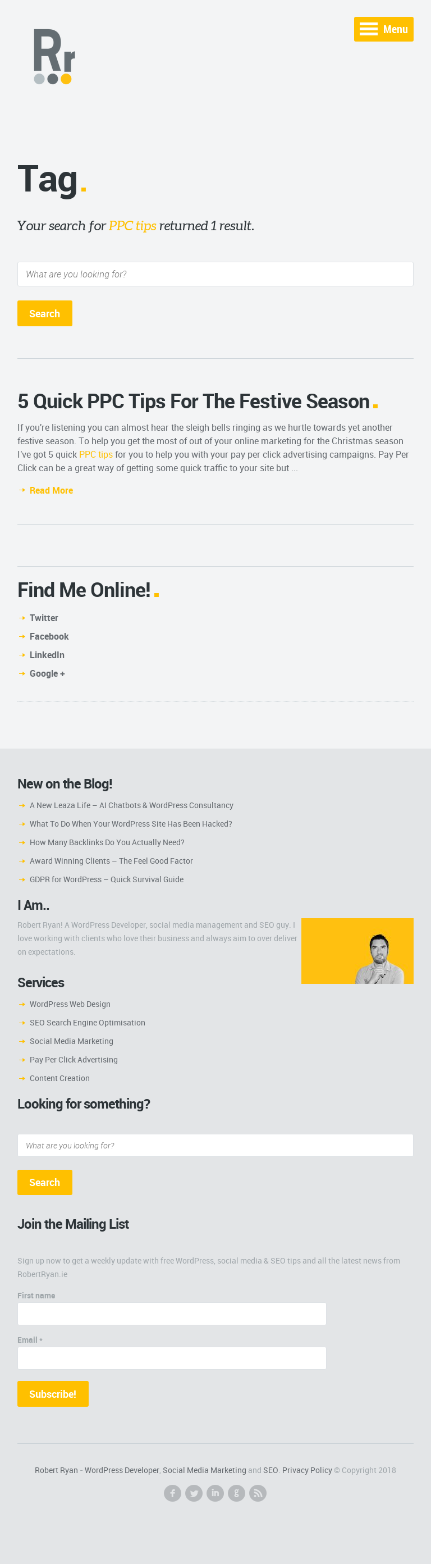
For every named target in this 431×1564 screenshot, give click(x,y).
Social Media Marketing (71, 1041)
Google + (47, 673)
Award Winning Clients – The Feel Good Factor (111, 860)
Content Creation (60, 1078)
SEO (270, 1470)
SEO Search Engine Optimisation (87, 1022)
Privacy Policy (307, 1470)
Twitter (44, 618)
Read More (51, 490)
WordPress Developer (122, 1470)
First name (36, 1295)
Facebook (49, 636)
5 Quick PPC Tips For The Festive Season (193, 400)
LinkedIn (47, 655)
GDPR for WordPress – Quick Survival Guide (107, 879)
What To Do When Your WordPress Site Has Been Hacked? (131, 823)
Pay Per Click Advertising (74, 1059)
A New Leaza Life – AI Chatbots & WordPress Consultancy (131, 805)
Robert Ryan (56, 1470)
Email (30, 1339)
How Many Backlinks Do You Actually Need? (107, 842)
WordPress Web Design (70, 1003)
